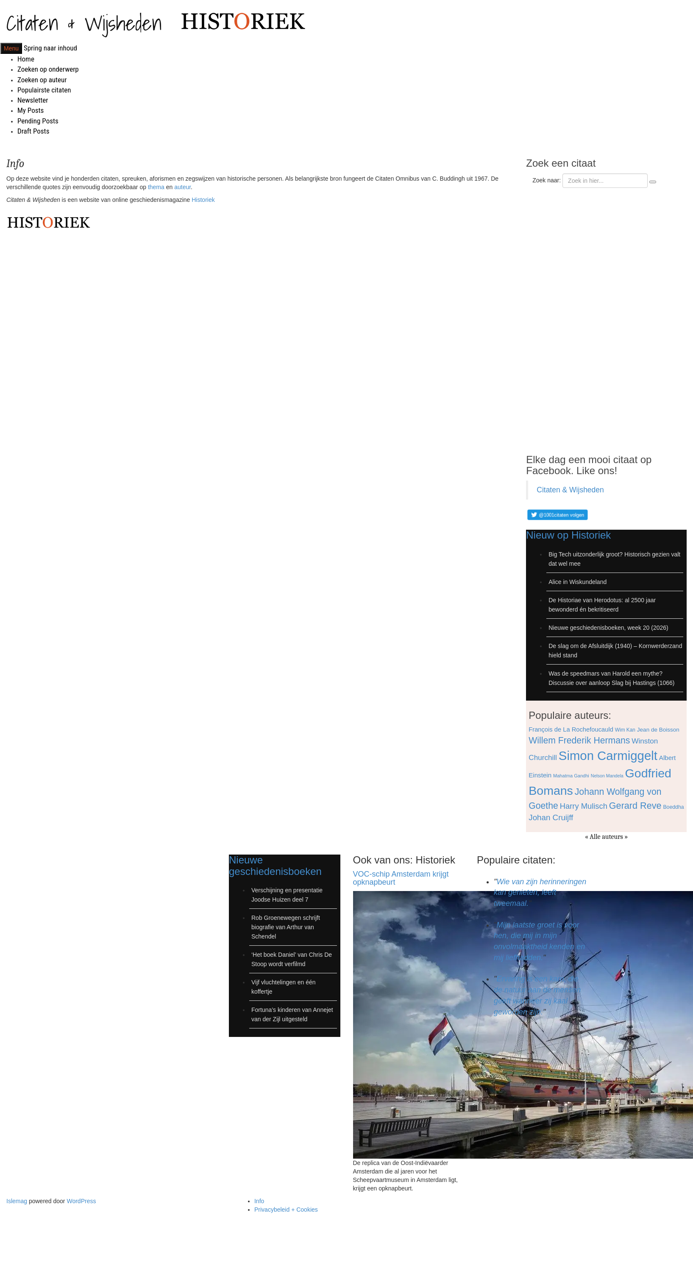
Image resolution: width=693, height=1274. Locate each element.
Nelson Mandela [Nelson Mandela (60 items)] (607, 775)
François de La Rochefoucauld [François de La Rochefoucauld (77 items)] (571, 729)
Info (259, 1201)
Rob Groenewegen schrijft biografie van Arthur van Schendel (285, 927)
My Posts (30, 110)
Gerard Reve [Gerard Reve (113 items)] (635, 805)
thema (156, 187)
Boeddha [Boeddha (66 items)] (673, 807)
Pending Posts (37, 121)
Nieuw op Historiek (568, 535)
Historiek (203, 199)
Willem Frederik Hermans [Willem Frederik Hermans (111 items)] (579, 740)
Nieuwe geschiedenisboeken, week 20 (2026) (608, 627)
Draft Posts (33, 131)
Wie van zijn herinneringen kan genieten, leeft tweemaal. (540, 892)
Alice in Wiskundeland (577, 581)
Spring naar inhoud (50, 48)
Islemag (16, 1201)
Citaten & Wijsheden (84, 22)
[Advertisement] (586, 318)
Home (25, 59)
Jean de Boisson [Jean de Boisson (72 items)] (658, 729)
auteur (182, 187)
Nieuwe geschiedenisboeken (275, 865)
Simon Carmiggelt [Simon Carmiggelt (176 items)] (608, 756)
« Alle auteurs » (606, 837)
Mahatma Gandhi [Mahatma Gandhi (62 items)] (571, 775)
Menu (11, 48)
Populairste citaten (44, 90)
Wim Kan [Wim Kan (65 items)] (625, 730)
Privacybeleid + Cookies (286, 1209)
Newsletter (32, 100)
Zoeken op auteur (42, 79)
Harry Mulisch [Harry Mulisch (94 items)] (583, 806)
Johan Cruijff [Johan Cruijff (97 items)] (551, 817)
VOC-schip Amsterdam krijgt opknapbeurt (401, 878)
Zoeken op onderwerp (48, 69)
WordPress (81, 1201)
